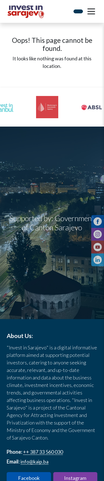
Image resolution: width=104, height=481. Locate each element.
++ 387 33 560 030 (43, 452)
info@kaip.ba (35, 461)
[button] (91, 11)
